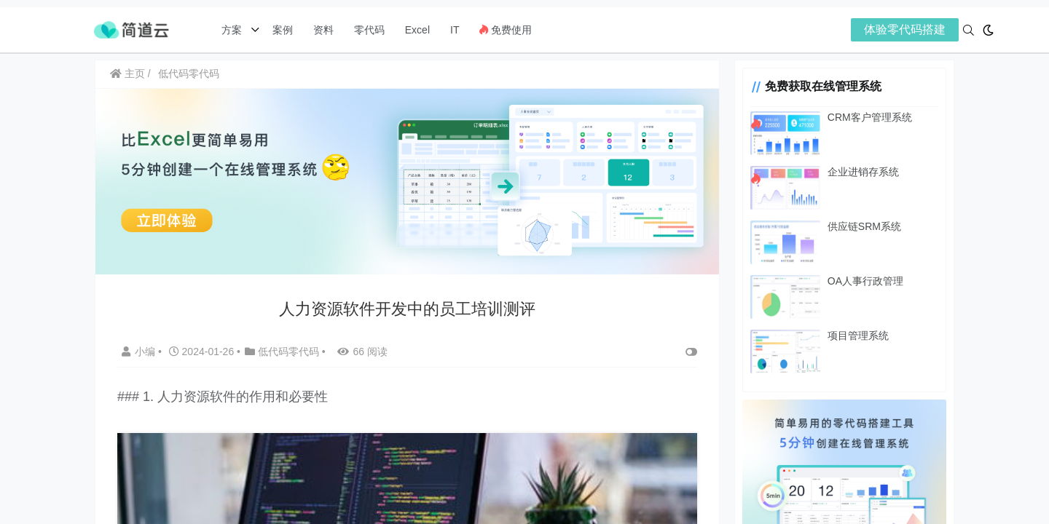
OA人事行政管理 (865, 281)
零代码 (369, 30)
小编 (140, 351)
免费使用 (505, 30)
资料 (323, 30)
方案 (233, 30)
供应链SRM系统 (864, 226)
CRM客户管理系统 (870, 117)
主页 (127, 73)
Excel (417, 30)
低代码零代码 (188, 73)
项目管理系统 (858, 335)
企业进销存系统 (863, 172)
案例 (281, 30)
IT (454, 30)
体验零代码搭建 (905, 29)
